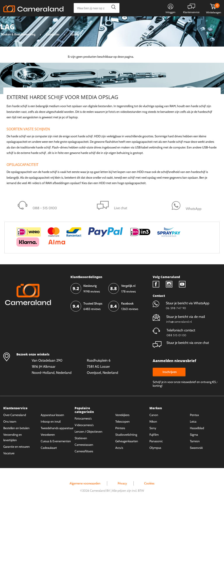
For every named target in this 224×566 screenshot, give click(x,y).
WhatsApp (145, 23)
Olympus (155, 508)
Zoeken (112, 8)
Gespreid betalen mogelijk (113, 23)
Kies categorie (19, 23)
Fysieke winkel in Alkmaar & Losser (186, 23)
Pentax (194, 475)
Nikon (153, 482)
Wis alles (50, 73)
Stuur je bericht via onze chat (181, 403)
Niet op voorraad (25, 105)
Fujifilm (154, 495)
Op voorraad (22, 113)
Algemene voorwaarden (85, 544)
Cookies (149, 544)
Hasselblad (197, 488)
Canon (153, 475)
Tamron (195, 501)
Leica (193, 482)
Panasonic (156, 501)
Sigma (194, 495)
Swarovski (196, 508)
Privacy (122, 544)
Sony (152, 488)
